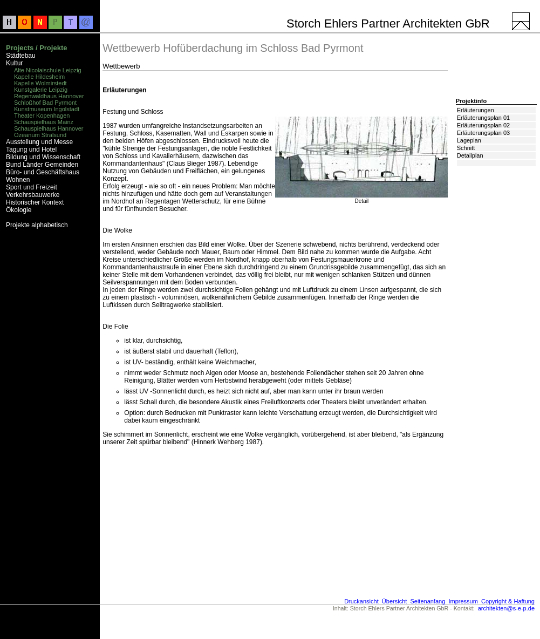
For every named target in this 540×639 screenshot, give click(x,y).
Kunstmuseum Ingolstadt (46, 109)
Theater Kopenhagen (42, 115)
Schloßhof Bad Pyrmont (45, 102)
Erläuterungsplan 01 (483, 117)
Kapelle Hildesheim (39, 76)
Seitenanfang (427, 601)
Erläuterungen (475, 110)
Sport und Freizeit (31, 187)
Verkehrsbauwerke (32, 195)
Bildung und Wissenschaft (43, 157)
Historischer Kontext (35, 202)
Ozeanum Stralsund (40, 135)
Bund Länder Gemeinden (42, 164)
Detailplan (470, 155)
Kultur (14, 63)
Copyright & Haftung (508, 601)
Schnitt (466, 148)
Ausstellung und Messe (39, 142)
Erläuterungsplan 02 (483, 125)
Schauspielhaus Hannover (48, 128)
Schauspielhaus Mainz (43, 122)
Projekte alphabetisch (37, 225)
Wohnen (18, 179)
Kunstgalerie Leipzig (40, 89)
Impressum (462, 601)
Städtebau (21, 55)
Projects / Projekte (36, 48)
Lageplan (469, 140)
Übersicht (394, 601)
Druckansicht (361, 601)
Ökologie (18, 210)
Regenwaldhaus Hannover (49, 96)
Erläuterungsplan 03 (483, 133)
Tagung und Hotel (31, 149)
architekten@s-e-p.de (506, 608)
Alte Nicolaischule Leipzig (47, 70)
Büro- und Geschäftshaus (42, 172)
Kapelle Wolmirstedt (40, 83)
